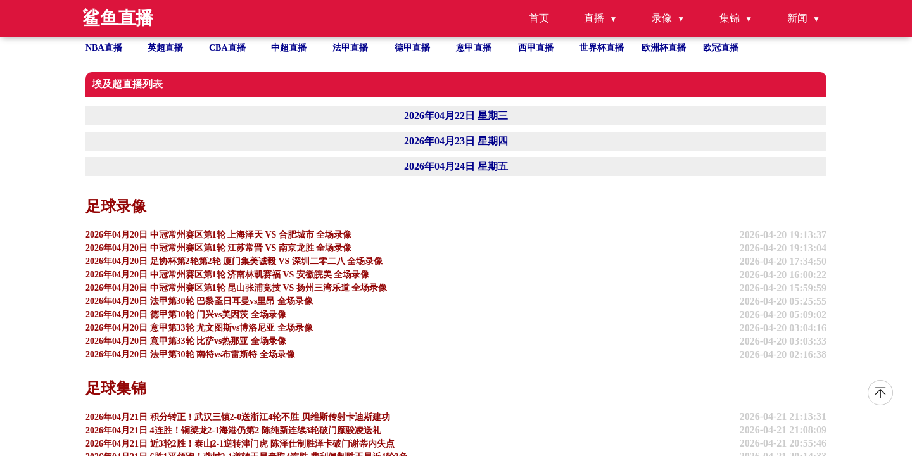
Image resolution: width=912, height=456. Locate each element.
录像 (662, 18)
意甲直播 (473, 48)
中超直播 (289, 48)
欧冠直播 (720, 48)
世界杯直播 (602, 48)
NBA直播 (104, 48)
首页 (539, 18)
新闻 (797, 18)
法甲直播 (350, 48)
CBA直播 (227, 48)
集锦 (729, 18)
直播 (594, 18)
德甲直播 (412, 48)
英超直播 (165, 48)
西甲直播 (536, 48)
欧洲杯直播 (664, 48)
